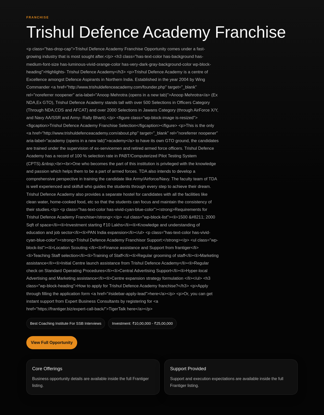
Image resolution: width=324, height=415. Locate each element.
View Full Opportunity (52, 342)
